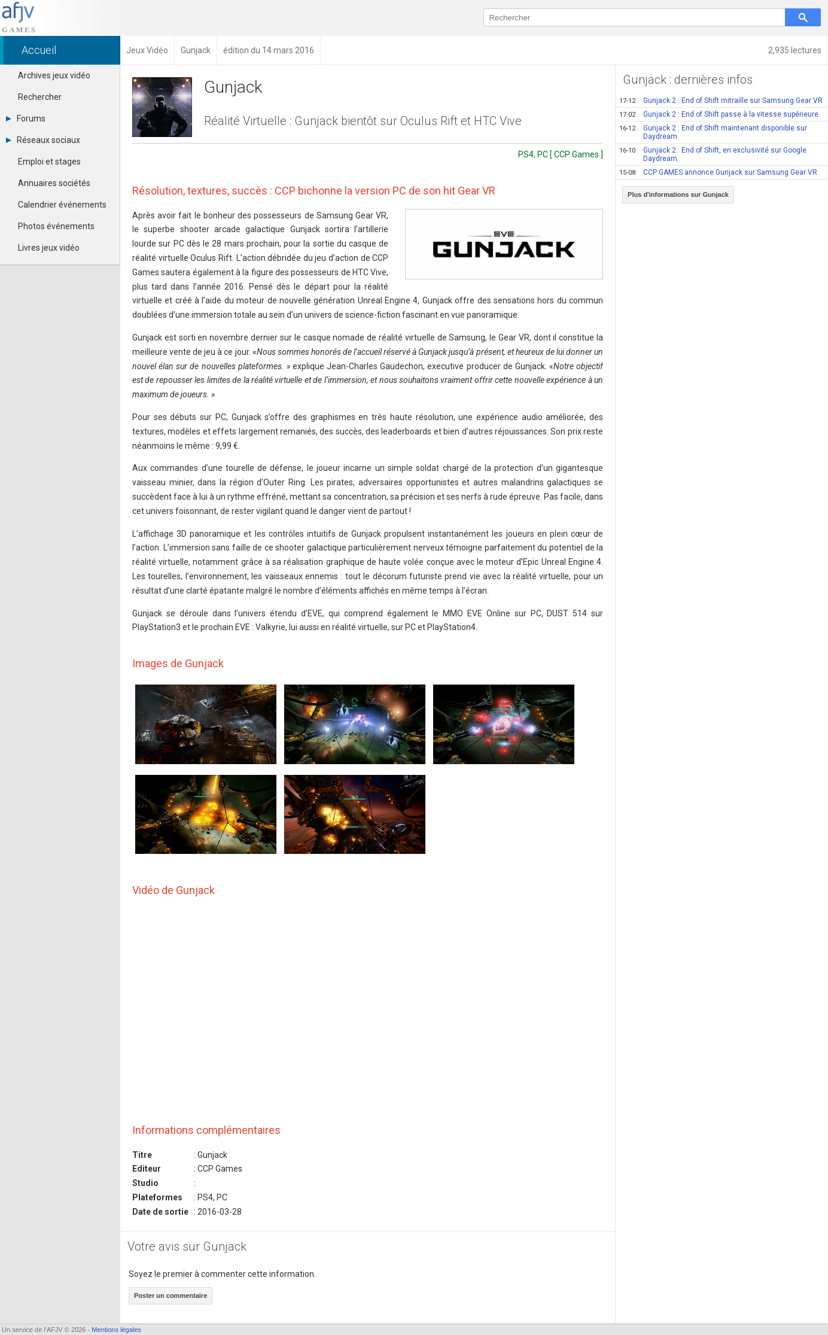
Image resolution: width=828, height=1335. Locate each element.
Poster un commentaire (170, 1295)
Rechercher (40, 97)
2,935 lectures (794, 50)
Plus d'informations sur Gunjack (678, 194)
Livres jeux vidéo (49, 248)
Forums (25, 118)
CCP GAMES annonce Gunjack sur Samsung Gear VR (718, 172)
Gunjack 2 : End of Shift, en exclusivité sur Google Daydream (712, 154)
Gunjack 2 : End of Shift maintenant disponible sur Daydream (713, 132)
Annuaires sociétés (54, 183)
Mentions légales (116, 1329)
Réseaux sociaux (43, 140)
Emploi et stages (49, 161)
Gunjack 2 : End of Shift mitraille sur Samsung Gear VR (721, 100)
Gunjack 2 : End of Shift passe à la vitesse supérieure (718, 114)
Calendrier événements (62, 204)
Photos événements (56, 226)
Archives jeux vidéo (54, 75)
